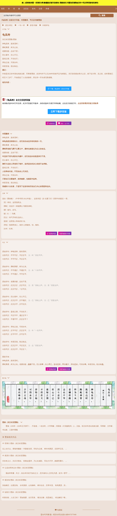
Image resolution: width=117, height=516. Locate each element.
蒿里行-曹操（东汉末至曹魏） (16, 456)
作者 (47, 9)
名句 (33, 9)
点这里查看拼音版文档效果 (88, 103)
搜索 (102, 15)
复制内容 (51, 123)
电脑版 (58, 510)
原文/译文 (7, 25)
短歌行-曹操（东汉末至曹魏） (16, 492)
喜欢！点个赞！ (64, 123)
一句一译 (20, 25)
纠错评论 (44, 25)
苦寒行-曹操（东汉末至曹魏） (16, 443)
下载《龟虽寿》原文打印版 (58, 89)
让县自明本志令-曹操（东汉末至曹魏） (19, 468)
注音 (40, 9)
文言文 (26, 9)
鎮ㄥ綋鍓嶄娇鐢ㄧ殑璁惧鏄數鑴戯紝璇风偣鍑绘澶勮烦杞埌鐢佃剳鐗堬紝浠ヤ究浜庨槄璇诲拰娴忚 (60, 3)
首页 (3, 9)
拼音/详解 (32, 25)
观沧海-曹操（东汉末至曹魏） (16, 480)
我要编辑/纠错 (64, 234)
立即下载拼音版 (59, 111)
